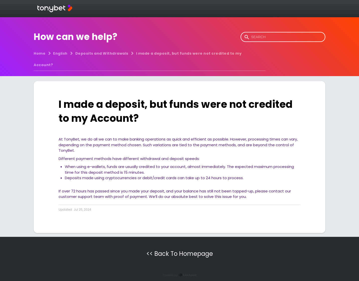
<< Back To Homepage (179, 254)
